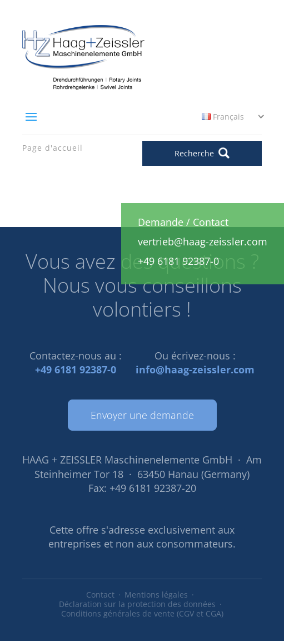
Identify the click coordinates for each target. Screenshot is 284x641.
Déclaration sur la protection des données (137, 604)
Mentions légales (156, 594)
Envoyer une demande (142, 415)
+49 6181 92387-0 (75, 369)
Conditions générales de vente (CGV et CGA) (142, 613)
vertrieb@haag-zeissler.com (202, 241)
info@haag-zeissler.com (195, 369)
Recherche (202, 153)
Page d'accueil (52, 147)
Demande (160, 222)
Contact (100, 594)
